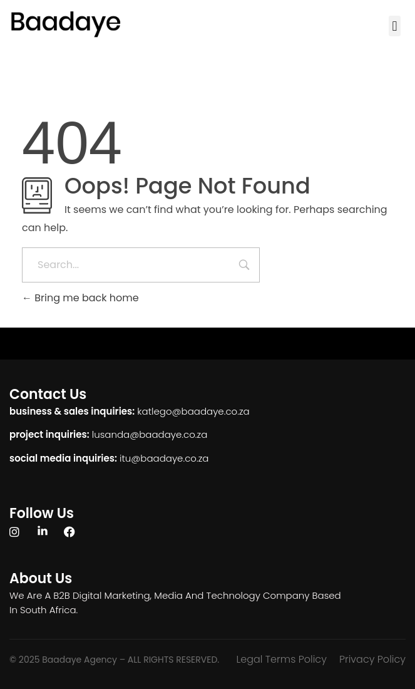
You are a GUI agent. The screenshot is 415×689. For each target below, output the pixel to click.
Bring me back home (80, 298)
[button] (395, 26)
